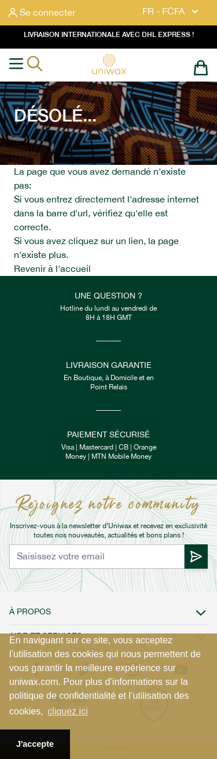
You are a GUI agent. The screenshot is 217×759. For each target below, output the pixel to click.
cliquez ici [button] (67, 711)
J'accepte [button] (35, 744)
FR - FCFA (171, 11)
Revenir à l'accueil (52, 268)
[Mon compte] (41, 12)
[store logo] (109, 64)
